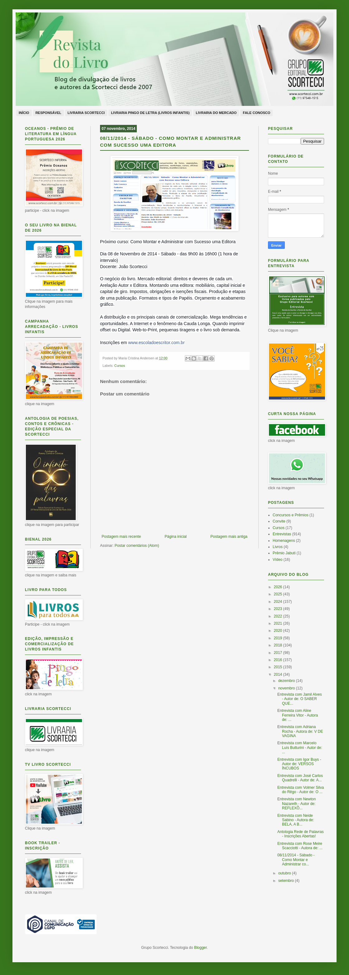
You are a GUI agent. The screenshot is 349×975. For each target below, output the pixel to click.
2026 (278, 587)
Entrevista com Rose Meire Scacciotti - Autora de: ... (300, 845)
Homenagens (284, 540)
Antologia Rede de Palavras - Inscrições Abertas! (300, 834)
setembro (286, 880)
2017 (278, 653)
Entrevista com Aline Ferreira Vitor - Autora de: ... (297, 715)
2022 (278, 616)
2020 (278, 630)
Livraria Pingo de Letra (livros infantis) (150, 113)
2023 (278, 609)
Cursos (119, 365)
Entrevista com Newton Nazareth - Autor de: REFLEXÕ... (296, 803)
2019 (278, 638)
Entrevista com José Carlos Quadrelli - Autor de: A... (300, 778)
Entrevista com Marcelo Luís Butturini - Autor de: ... (299, 747)
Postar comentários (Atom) (137, 545)
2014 (278, 674)
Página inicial (176, 536)
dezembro (287, 681)
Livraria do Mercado (216, 113)
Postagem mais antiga (228, 536)
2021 (278, 623)
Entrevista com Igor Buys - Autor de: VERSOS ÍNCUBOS (299, 764)
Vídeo (277, 559)
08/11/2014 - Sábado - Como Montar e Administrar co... (295, 859)
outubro (285, 873)
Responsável (48, 113)
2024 (278, 601)
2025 (278, 594)
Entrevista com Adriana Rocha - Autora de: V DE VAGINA (300, 731)
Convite (279, 521)
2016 (278, 660)
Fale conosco (256, 113)
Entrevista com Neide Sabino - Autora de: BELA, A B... (295, 820)
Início (24, 113)
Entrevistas (282, 534)
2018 (278, 645)
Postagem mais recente (121, 536)
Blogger (200, 947)
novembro (287, 688)
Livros (278, 547)
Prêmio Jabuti (284, 553)
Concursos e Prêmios (290, 515)
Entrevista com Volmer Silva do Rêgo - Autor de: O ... (300, 789)
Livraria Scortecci (86, 113)
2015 (278, 667)
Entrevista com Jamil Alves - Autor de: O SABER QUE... (299, 699)
